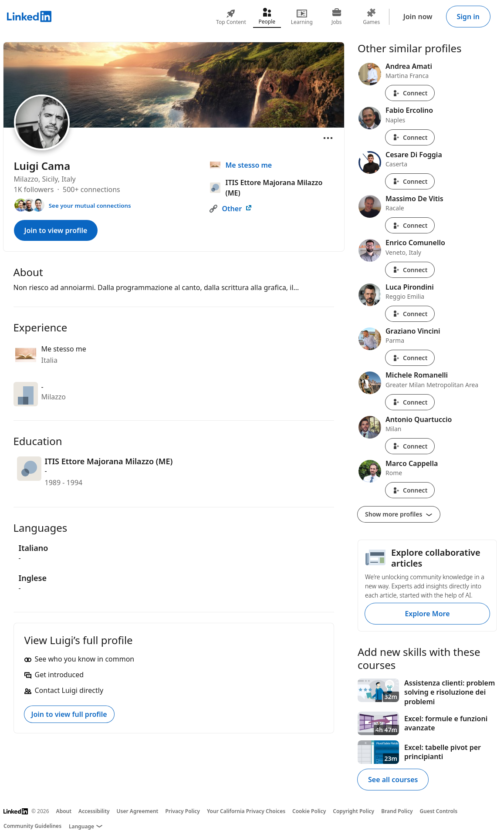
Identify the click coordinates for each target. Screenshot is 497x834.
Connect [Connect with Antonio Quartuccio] (409, 446)
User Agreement (138, 811)
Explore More (427, 613)
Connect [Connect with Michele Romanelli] (409, 402)
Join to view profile (56, 230)
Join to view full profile (69, 714)
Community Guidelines (32, 826)
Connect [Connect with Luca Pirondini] (409, 314)
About (64, 811)
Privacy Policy (182, 811)
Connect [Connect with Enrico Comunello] (409, 270)
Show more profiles (399, 514)
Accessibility (94, 811)
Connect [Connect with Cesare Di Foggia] (409, 181)
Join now (418, 16)
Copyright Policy (353, 811)
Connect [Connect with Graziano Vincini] (409, 358)
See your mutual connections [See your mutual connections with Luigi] (90, 205)
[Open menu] (328, 138)
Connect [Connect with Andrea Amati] (409, 93)
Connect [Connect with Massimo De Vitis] (409, 225)
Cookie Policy (309, 811)
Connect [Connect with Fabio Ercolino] (409, 137)
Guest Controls (439, 811)
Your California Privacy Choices (246, 811)
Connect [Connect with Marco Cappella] (409, 490)
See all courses (393, 779)
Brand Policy (396, 811)
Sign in (468, 16)
